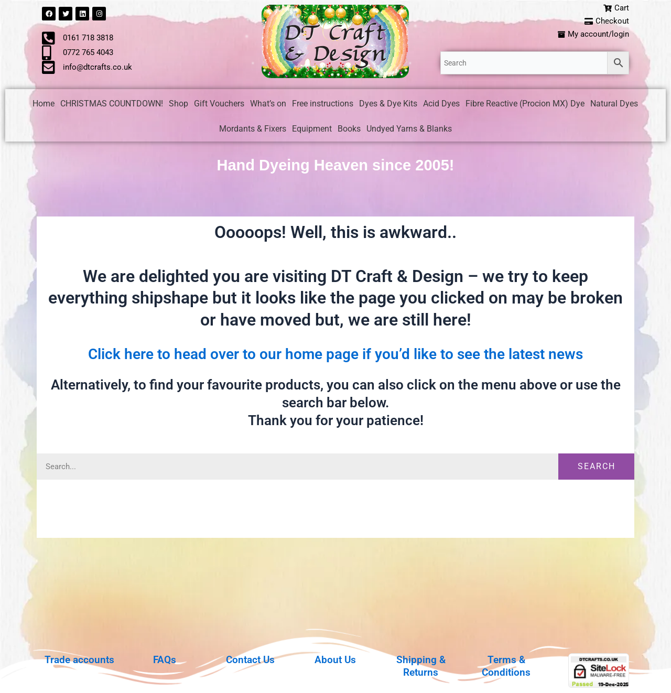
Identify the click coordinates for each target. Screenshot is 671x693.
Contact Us (250, 659)
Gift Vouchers (219, 106)
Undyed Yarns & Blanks (409, 131)
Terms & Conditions (506, 665)
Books (349, 131)
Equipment (312, 131)
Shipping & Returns (421, 665)
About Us (335, 659)
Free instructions (322, 106)
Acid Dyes (441, 106)
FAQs (165, 659)
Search (596, 468)
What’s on (268, 106)
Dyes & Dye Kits (388, 106)
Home (44, 106)
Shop (178, 106)
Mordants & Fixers (252, 131)
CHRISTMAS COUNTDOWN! (111, 106)
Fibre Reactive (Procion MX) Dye (525, 106)
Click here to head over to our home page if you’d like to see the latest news (335, 355)
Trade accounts (79, 659)
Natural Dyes (614, 106)
